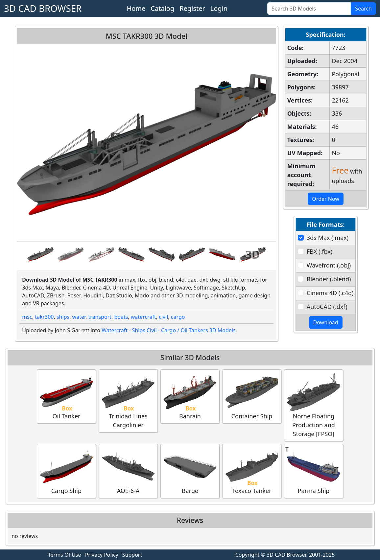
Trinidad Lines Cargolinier (128, 400)
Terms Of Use (64, 554)
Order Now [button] (325, 198)
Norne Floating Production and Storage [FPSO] (313, 405)
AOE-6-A (128, 471)
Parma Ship (313, 471)
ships (63, 316)
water (78, 316)
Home (136, 8)
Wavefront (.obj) (329, 265)
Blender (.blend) (329, 279)
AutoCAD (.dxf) (327, 307)
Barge (190, 471)
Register (192, 8)
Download (325, 322)
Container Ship (252, 396)
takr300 (44, 316)
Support (132, 554)
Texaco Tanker (252, 471)
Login (218, 8)
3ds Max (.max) (327, 238)
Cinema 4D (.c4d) (330, 293)
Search (363, 8)
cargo (178, 316)
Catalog (162, 8)
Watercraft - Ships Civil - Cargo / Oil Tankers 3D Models (168, 330)
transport (99, 316)
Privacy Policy (101, 554)
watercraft (143, 316)
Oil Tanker (66, 396)
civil (163, 316)
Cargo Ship (66, 471)
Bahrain (190, 396)
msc (27, 316)
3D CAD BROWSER (43, 8)
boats (121, 316)
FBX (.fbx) (319, 251)
